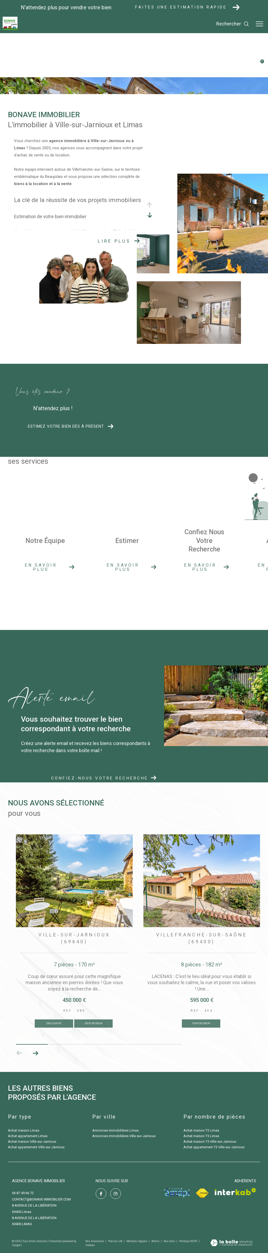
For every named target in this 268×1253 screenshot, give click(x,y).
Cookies (90, 1245)
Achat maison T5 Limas (201, 1136)
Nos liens (170, 1241)
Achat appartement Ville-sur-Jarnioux (36, 1147)
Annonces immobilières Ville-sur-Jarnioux (124, 1136)
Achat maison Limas (23, 1130)
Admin (155, 1241)
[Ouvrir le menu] (259, 24)
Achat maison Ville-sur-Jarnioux (32, 1142)
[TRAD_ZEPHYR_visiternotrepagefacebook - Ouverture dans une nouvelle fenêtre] (101, 1193)
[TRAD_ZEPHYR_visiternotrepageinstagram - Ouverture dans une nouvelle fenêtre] (115, 1193)
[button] (35, 1053)
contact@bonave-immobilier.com (41, 1199)
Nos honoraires (95, 1241)
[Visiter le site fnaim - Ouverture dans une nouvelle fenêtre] (202, 1193)
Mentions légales (137, 1241)
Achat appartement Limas (27, 1136)
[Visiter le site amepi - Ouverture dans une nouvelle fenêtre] (177, 1192)
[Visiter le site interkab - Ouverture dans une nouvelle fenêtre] (235, 1191)
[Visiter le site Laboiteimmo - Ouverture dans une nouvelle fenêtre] (231, 1243)
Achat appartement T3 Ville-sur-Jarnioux (213, 1147)
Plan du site (115, 1241)
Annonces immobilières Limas (115, 1130)
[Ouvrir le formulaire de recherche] (232, 24)
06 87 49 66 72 (23, 1193)
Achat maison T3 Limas (201, 1130)
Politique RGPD (188, 1241)
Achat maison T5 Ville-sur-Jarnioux (209, 1142)
